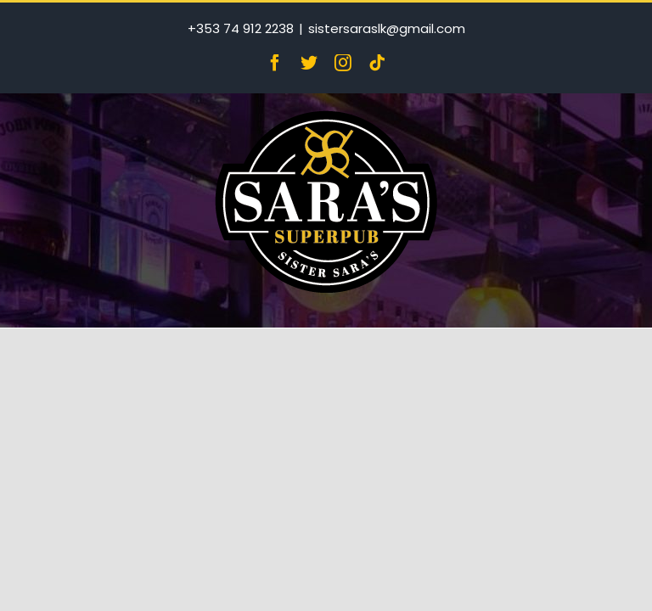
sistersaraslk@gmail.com (386, 28)
